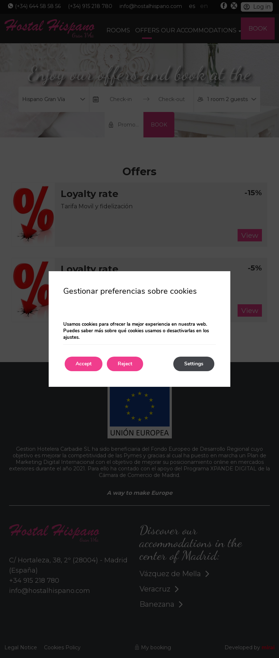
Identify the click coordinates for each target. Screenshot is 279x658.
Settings (193, 363)
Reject (125, 363)
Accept (84, 363)
